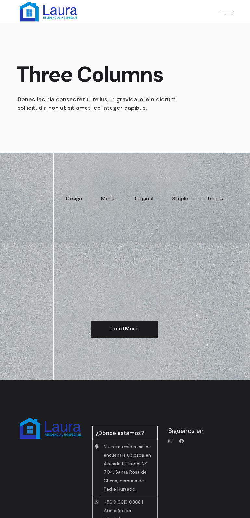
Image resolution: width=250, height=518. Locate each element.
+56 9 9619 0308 (122, 447)
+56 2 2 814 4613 (122, 478)
